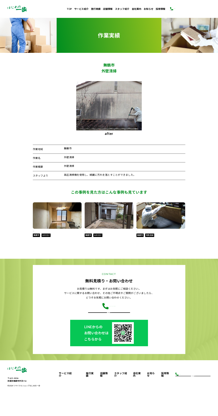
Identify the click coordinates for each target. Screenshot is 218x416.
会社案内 (136, 8)
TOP (69, 8)
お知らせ (148, 8)
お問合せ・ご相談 (190, 11)
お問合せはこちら (109, 322)
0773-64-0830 (187, 5)
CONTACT (109, 277)
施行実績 (96, 8)
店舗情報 (108, 8)
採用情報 (160, 8)
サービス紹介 (81, 8)
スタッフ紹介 (122, 8)
